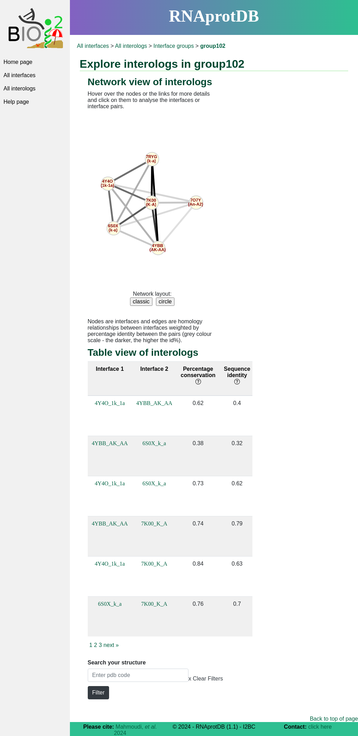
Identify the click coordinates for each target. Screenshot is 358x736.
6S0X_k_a (154, 443)
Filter (98, 692)
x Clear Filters (205, 679)
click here (320, 727)
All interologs (19, 88)
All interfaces (19, 75)
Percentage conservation (198, 375)
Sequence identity (237, 375)
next (111, 645)
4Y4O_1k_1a (110, 403)
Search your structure (117, 662)
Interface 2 (154, 369)
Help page (16, 102)
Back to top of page (334, 719)
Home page (18, 62)
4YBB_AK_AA (154, 403)
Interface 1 (110, 369)
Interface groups (173, 46)
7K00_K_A (154, 524)
